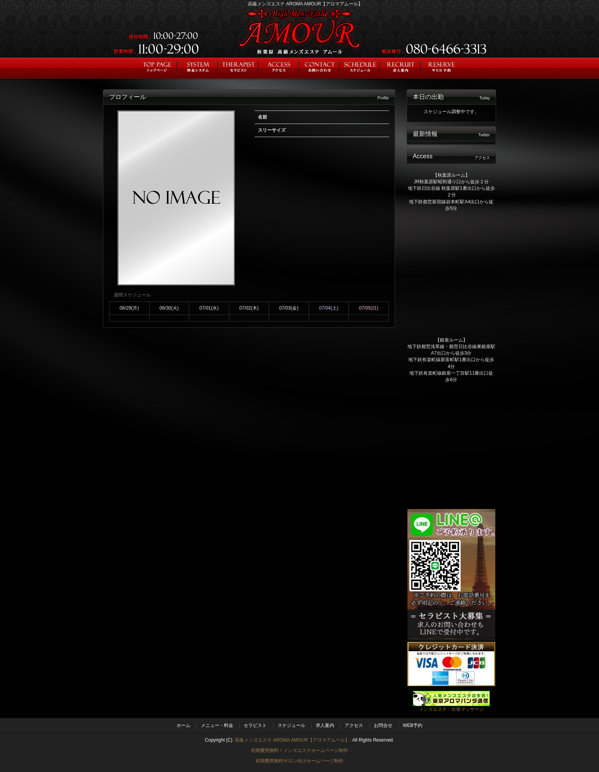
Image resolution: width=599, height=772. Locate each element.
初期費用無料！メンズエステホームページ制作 (299, 750)
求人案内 (325, 725)
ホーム (183, 725)
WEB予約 (412, 725)
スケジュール (291, 725)
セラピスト (255, 725)
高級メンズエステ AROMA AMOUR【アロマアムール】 (292, 740)
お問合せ (383, 725)
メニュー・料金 (217, 725)
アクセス (354, 725)
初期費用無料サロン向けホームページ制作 (299, 761)
